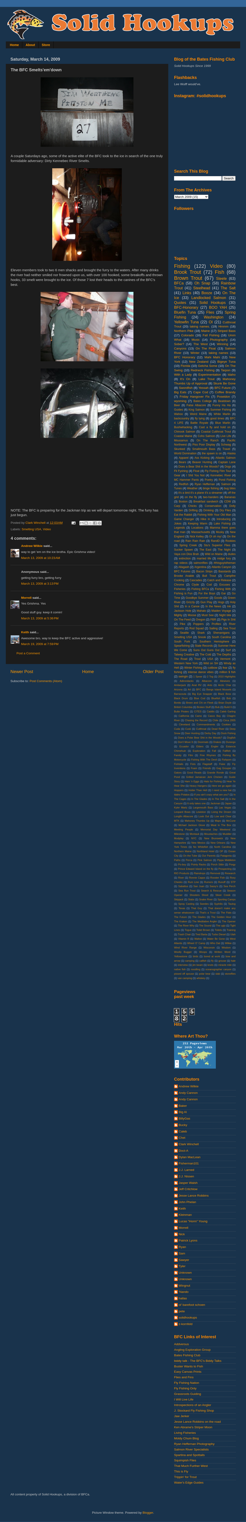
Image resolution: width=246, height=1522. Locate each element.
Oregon (200, 619)
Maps (218, 820)
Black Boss (224, 693)
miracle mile (225, 965)
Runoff (222, 882)
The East (205, 549)
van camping (185, 978)
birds (195, 956)
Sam (182, 1253)
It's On (185, 379)
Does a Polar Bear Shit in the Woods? (200, 737)
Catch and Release (219, 580)
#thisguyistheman (225, 563)
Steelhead (201, 288)
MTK (176, 820)
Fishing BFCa (200, 589)
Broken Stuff (203, 707)
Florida (185, 366)
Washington (213, 317)
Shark (201, 632)
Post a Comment (28, 653)
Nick (182, 1234)
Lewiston (201, 812)
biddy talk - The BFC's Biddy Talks (197, 1361)
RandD (215, 541)
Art (189, 689)
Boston (183, 501)
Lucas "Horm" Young (193, 1221)
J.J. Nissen (186, 1176)
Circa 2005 (229, 720)
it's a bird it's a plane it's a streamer (200, 492)
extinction (185, 558)
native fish (180, 969)
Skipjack (178, 899)
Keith (25, 632)
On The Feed (182, 619)
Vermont (225, 659)
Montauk (194, 834)
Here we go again (222, 785)
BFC (198, 689)
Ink (229, 606)
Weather (192, 488)
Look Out (203, 816)
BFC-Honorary (186, 307)
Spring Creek (188, 545)
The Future (180, 917)
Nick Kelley (197, 536)
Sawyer (184, 1260)
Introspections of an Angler (192, 1405)
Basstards (224, 571)
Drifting (193, 510)
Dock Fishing (228, 733)
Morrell (26, 597)
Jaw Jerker (181, 1416)
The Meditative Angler (204, 921)
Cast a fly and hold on (214, 427)
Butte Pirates (181, 711)
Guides (178, 409)
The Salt (228, 288)
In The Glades (199, 799)
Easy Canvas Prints (187, 1371)
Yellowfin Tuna (186, 322)
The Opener (229, 921)
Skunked (179, 449)
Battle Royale (199, 422)
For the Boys (206, 593)
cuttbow (212, 667)
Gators (177, 772)
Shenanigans (221, 632)
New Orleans (217, 842)
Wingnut (184, 1285)
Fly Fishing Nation (186, 1383)
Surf (228, 650)
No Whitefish (200, 846)
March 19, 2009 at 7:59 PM (39, 644)
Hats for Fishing (213, 781)
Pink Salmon (204, 860)
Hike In (205, 519)
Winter (195, 353)
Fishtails (178, 764)
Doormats (203, 742)
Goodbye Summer (197, 597)
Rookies (230, 541)
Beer (177, 405)
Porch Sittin (217, 864)
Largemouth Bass (203, 807)
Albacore (207, 681)
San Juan (198, 886)
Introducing (223, 519)
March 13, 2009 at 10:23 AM (40, 558)
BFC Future (222, 388)
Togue (188, 930)
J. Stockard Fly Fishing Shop (194, 1410)
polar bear (204, 973)
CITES (197, 711)
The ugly (221, 925)
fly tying (200, 418)
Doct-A (183, 1150)
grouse (222, 960)
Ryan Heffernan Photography (194, 1444)
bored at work (212, 956)
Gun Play (206, 602)
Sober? (179, 344)
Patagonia (226, 855)
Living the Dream (221, 812)
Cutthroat (201, 728)
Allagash (183, 567)
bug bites (230, 488)
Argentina (200, 567)
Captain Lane (227, 462)
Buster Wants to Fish (188, 1366)
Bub (217, 707)
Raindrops (199, 873)
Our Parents (209, 855)
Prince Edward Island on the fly (196, 868)
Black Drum (181, 698)
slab (217, 973)
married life (204, 558)
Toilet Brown (203, 930)
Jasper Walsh (188, 1183)
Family (177, 755)
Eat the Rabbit (183, 514)
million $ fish (227, 672)
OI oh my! (215, 536)
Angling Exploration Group (192, 1349)
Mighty (178, 615)
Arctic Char (224, 685)
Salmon (226, 484)
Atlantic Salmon (226, 457)
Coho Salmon (206, 436)
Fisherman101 (189, 1163)
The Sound (205, 925)
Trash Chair (184, 934)
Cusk (188, 728)
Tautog (232, 903)
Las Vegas (225, 807)
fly (212, 960)
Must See (208, 615)
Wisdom (226, 947)
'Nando (183, 1292)
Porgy (232, 864)
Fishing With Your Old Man (214, 514)
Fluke (222, 764)
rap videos (181, 563)
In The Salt (218, 799)
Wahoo (178, 414)
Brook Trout (187, 272)
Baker (183, 1105)
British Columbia (183, 707)
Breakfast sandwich (205, 501)
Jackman (215, 803)
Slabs (191, 899)
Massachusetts (200, 532)
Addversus (181, 1344)
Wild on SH (210, 663)
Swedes (204, 903)
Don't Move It (185, 742)
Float (196, 471)
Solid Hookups (212, 302)
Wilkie (228, 943)
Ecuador (184, 746)
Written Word (222, 952)
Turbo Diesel (219, 934)
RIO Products (181, 873)
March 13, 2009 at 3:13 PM (39, 583)
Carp (177, 506)
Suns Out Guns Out (206, 650)
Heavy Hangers (198, 785)
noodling (195, 969)
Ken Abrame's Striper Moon (193, 1427)
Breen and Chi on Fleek (200, 702)
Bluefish (215, 698)
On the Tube (190, 855)
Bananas (230, 497)
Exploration (199, 750)
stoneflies (230, 973)
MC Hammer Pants (186, 479)
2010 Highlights (227, 676)
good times (217, 418)
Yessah (203, 388)
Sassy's (214, 886)
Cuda (177, 728)
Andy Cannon (188, 1093)
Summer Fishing (220, 409)
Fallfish (227, 750)
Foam (194, 768)
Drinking (208, 510)
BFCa (179, 283)
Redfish (183, 484)
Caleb (183, 1131)
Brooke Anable (184, 575)
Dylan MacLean (190, 1157)
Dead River (218, 728)
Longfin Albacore (183, 816)
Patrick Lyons (188, 1240)
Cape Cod (200, 392)
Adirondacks (186, 681)
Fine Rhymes (208, 755)
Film (190, 755)
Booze (206, 293)
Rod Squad (196, 628)
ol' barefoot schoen (192, 1305)
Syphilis (218, 903)
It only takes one (196, 803)
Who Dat (215, 943)
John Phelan (187, 1202)
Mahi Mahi (212, 357)
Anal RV (196, 685)
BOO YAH (218, 307)
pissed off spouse (184, 973)
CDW (227, 501)
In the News (213, 606)
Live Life (225, 436)
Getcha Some (207, 366)
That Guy (196, 908)
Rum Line (193, 882)
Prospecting (225, 868)
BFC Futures (182, 571)
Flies (210, 312)
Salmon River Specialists (191, 1449)
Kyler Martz (180, 807)
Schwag (226, 444)
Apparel (183, 457)
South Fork (182, 641)
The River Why (186, 925)
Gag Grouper (223, 768)
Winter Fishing (193, 667)
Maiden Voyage (221, 610)
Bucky (183, 1125)
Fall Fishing (211, 335)
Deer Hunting (192, 733)
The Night (224, 549)
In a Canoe (192, 606)
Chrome (179, 584)
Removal (215, 873)
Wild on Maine (214, 554)
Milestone (179, 834)
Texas (181, 908)
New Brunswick (213, 838)
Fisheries (179, 589)
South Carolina (221, 637)
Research (230, 873)
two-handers (211, 497)
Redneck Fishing (202, 370)
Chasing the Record (196, 720)
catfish (203, 960)
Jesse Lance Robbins (194, 1195)
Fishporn (227, 759)
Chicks (192, 506)
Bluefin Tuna (185, 312)
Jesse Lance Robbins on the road (197, 1421)
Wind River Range (185, 947)
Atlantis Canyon (221, 567)
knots (210, 965)
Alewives (225, 681)
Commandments (206, 724)
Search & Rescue (211, 890)
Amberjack (180, 685)
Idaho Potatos (182, 794)
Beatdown (224, 401)
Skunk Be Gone (224, 383)
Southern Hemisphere (214, 641)
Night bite (225, 615)
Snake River (206, 899)
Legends (179, 527)
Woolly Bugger (183, 952)
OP (221, 851)
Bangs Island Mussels (218, 689)
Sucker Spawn (183, 549)
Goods (218, 597)
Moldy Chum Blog (186, 1438)
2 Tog (210, 676)
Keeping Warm (197, 523)
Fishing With (223, 589)
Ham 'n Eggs (192, 781)
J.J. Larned (186, 1170)
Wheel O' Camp (196, 943)
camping (189, 960)
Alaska (231, 453)
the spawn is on (212, 453)
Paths (177, 860)
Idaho (232, 374)
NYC (194, 838)
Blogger (147, 1512)
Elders (200, 746)
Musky (220, 532)
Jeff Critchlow (188, 1189)
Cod (209, 584)
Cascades (196, 580)
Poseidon (223, 396)
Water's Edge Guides (189, 1482)
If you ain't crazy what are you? (211, 794)
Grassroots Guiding (187, 1394)
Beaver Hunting (202, 462)
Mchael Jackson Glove (191, 825)
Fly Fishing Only (185, 1388)
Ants (209, 685)
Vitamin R (183, 938)
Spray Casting (186, 903)
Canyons (180, 348)
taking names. (200, 326)
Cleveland (184, 724)
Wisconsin (209, 947)
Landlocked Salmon (208, 298)
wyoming (180, 401)
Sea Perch (229, 886)
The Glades (199, 917)
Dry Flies (225, 510)
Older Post (153, 671)
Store (46, 45)
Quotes (180, 302)
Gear (177, 475)
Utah (233, 934)
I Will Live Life (183, 1399)
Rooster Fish (217, 877)
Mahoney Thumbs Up (197, 820)
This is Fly (181, 1471)
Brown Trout (188, 278)
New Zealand (198, 361)
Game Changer (184, 519)
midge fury (224, 558)
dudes (232, 554)
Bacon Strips (204, 571)
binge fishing (211, 488)
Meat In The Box (221, 825)
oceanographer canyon (218, 969)
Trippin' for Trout (185, 1477)
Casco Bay (214, 715)
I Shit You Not (195, 475)
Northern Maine (183, 851)
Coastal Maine (183, 436)
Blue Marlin (222, 422)
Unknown (185, 1272)
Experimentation (209, 374)
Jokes (177, 523)
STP (233, 882)
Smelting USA (31, 529)
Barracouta (180, 693)
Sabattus (183, 886)
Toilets (218, 930)
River (181, 877)
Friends (207, 768)
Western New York (186, 663)
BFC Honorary (184, 357)
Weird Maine (198, 414)
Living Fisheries (185, 1433)
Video (47, 529)
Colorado (187, 335)
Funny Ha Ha (221, 405)
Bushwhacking (183, 427)
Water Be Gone (216, 938)
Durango (231, 742)
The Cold (205, 654)
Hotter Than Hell (197, 790)
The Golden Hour (221, 917)
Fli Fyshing (181, 471)
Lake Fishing (222, 523)
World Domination (185, 453)
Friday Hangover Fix (195, 396)
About (30, 45)
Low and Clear (222, 816)
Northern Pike (184, 331)
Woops (203, 952)
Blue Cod (199, 698)
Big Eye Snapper (202, 693)
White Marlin (222, 414)
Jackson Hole (182, 610)
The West (200, 344)
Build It (228, 707)
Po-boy (182, 864)
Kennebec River (220, 475)
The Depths (224, 654)
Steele (221, 278)
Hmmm (223, 326)
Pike (182, 624)
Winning (222, 344)
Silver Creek (222, 895)
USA (210, 659)
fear (225, 667)
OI (211, 322)
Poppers (198, 624)
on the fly (191, 497)
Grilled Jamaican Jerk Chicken (204, 777)
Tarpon (225, 370)
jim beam (198, 965)
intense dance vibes (201, 672)
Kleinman (185, 1214)
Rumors (208, 882)
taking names (218, 353)
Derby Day (210, 733)
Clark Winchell (189, 1144)
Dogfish (231, 737)
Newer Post (21, 671)
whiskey (201, 978)
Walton (198, 938)
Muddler (227, 834)
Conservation (213, 506)
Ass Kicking (202, 457)
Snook (202, 637)
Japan (228, 803)
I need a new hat (222, 790)
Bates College (202, 401)
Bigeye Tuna (226, 361)
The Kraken (180, 921)
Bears (182, 462)
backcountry (181, 418)
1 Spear (197, 676)
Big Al (183, 1112)
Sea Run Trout (186, 890)
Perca (189, 860)
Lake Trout (206, 379)
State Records (204, 645)
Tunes (178, 488)
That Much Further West (191, 1466)
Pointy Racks (198, 864)
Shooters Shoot (199, 895)
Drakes (217, 742)
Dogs (228, 466)
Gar (223, 593)
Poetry (209, 479)
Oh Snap (202, 283)
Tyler (182, 1266)
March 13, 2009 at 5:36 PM (39, 618)
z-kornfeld (185, 1324)
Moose (192, 615)
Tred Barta (201, 934)
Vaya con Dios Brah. (187, 554)
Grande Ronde (215, 772)
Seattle (184, 632)
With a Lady (183, 374)
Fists (193, 764)
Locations (197, 527)
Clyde (195, 584)
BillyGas (184, 1118)
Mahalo (201, 610)
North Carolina (222, 846)
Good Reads (194, 772)
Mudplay (179, 838)
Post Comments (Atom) (46, 681)
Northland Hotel (205, 851)
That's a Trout (208, 912)
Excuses (224, 584)
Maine (205, 331)
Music (195, 339)
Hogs (221, 602)
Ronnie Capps (197, 877)
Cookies (226, 724)
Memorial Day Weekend (215, 829)
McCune (231, 820)
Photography (219, 339)
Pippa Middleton (226, 860)
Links (186, 293)
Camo (198, 715)
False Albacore (196, 405)
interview (183, 965)
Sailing (213, 628)
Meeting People (183, 829)
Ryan (182, 1247)
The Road (180, 659)
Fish (219, 272)
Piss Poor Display (203, 444)
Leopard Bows (182, 812)
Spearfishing (182, 645)
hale (233, 960)
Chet (182, 1137)
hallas (183, 1298)
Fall (214, 750)
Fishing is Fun (183, 593)
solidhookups (188, 1317)
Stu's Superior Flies (217, 545)
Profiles (216, 624)
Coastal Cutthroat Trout (216, 431)
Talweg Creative (184, 654)
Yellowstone (180, 956)
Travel (226, 449)
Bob (229, 698)
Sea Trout (229, 628)
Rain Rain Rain (195, 541)
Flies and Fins (184, 1377)
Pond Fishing (227, 479)
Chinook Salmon (184, 431)
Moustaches (211, 834)
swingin (183, 676)
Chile (215, 720)
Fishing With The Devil (204, 759)
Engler (214, 746)
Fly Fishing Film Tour (218, 471)
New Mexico (198, 842)
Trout (197, 659)
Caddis (211, 711)
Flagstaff (207, 764)
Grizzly (190, 602)
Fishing (182, 266)
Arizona (178, 689)
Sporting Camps (226, 899)
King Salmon (196, 409)
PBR (213, 619)
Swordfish (186, 388)
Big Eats (180, 392)
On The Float (206, 348)
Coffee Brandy (225, 392)
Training (231, 930)
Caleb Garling (228, 711)
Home (14, 45)
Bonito (177, 702)
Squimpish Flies (185, 1460)
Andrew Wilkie (31, 546)
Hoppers (179, 790)
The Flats (226, 912)
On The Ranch (208, 440)
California (184, 715)
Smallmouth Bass (203, 449)
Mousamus (181, 440)
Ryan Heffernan (205, 484)
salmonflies (201, 563)
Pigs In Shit (228, 619)
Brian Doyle (225, 702)
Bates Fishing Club (187, 1355)
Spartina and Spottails (189, 1455)
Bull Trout (209, 575)
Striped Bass (226, 331)
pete (182, 1311)
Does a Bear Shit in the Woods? (198, 466)
